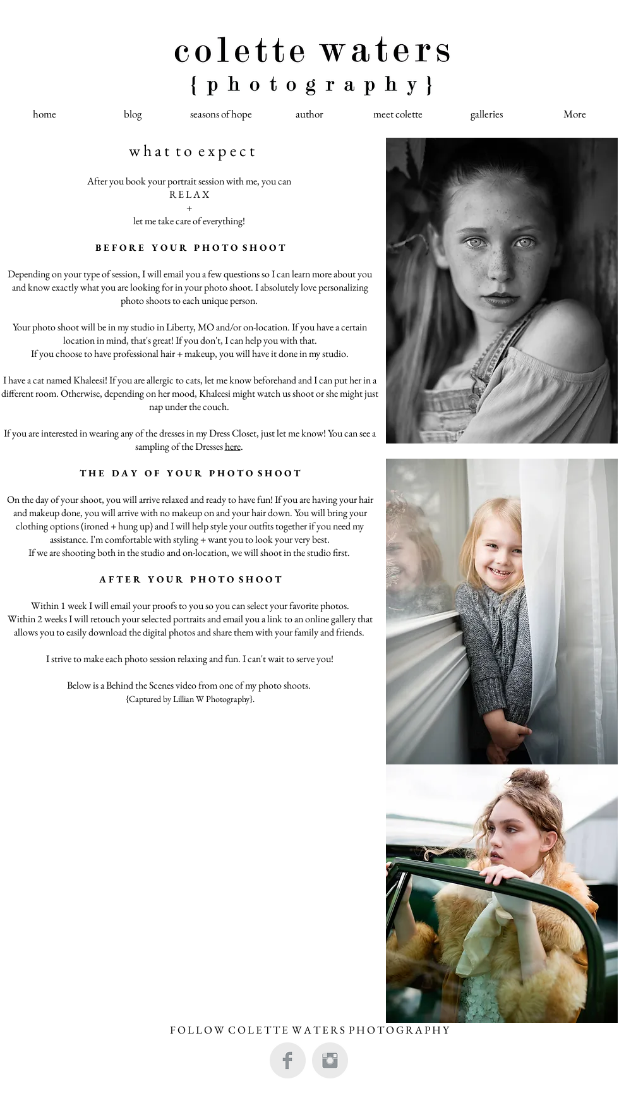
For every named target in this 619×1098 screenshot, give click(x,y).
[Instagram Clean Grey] (330, 1060)
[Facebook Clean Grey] (288, 1060)
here (233, 446)
